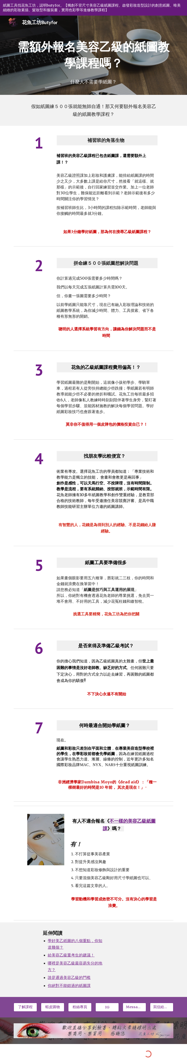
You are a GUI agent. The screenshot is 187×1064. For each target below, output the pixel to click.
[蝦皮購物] (52, 1007)
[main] (93, 55)
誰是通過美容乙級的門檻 (69, 977)
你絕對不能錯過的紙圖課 (69, 986)
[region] (93, 8)
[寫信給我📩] (161, 1007)
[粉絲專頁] (79, 1007)
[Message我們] (134, 1007)
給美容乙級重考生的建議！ (71, 955)
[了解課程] (25, 1007)
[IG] (107, 1007)
